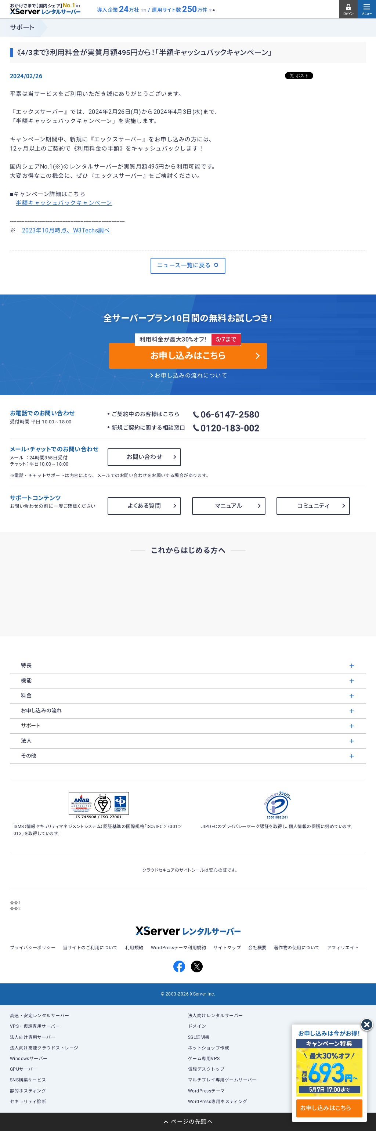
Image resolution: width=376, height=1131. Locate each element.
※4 (212, 10)
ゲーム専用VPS (204, 1058)
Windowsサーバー (29, 1058)
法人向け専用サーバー (33, 1037)
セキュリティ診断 (28, 1101)
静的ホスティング (28, 1091)
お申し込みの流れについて (191, 375)
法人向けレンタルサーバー (215, 1015)
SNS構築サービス (28, 1080)
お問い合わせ (144, 457)
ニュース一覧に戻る (188, 265)
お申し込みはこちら (329, 1108)
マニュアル (228, 505)
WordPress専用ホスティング (217, 1101)
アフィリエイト (343, 947)
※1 (78, 6)
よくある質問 (144, 505)
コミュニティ (313, 505)
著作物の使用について (297, 947)
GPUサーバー (23, 1069)
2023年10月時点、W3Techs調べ (66, 230)
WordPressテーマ (206, 1091)
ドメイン (197, 1026)
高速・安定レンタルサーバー (39, 1015)
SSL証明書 (199, 1037)
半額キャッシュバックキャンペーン (64, 203)
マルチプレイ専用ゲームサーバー (222, 1080)
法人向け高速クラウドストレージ (44, 1048)
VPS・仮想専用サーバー (35, 1026)
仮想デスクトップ (206, 1069)
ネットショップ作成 (208, 1048)
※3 (144, 10)
